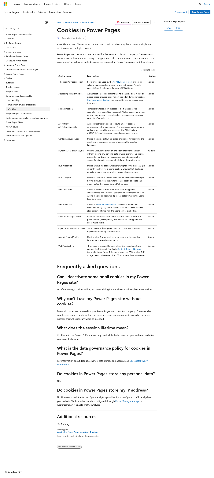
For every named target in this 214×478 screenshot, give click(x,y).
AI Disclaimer (9, 468)
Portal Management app (127, 401)
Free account (181, 12)
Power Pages (88, 22)
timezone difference (106, 204)
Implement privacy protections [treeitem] (22, 104)
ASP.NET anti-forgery (122, 81)
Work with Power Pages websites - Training (77, 432)
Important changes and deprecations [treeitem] (23, 131)
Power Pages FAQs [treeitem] (14, 122)
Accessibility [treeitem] (13, 100)
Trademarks (123, 468)
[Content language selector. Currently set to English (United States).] (17, 461)
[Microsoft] (5, 4)
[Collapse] (46, 22)
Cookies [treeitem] (12, 109)
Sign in (207, 4)
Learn (59, 22)
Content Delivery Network (129, 249)
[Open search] (200, 4)
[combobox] (27, 28)
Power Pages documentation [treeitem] (19, 34)
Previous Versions (27, 468)
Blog (40, 468)
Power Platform (72, 22)
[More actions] (154, 22)
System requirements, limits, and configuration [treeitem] (27, 117)
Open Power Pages (200, 12)
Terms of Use (108, 468)
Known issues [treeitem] (12, 126)
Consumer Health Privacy (85, 468)
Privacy (65, 468)
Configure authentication (98, 99)
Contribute (53, 468)
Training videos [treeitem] (12, 87)
